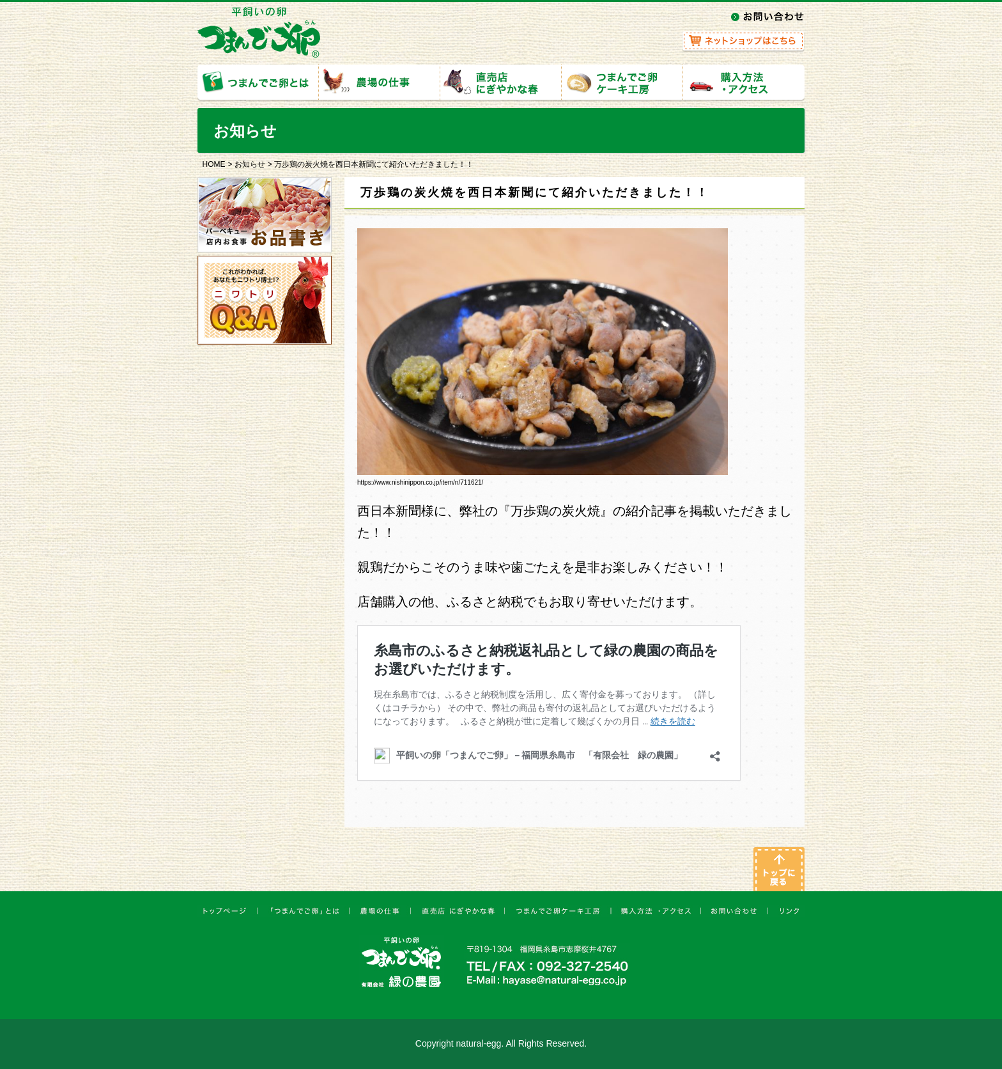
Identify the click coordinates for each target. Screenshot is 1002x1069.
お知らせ (250, 164)
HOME (214, 164)
